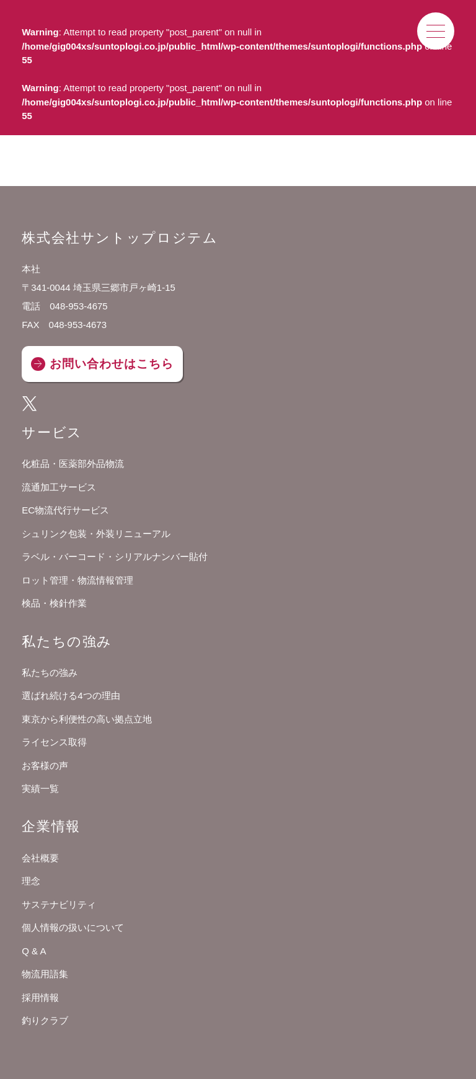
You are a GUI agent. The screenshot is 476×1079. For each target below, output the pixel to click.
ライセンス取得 (54, 742)
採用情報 (40, 997)
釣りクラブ (45, 1020)
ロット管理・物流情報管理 (77, 580)
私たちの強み (49, 672)
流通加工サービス (59, 487)
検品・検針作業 (54, 603)
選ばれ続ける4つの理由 (71, 695)
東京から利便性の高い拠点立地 (87, 719)
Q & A (34, 951)
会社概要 (40, 858)
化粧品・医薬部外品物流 (73, 463)
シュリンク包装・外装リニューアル (96, 533)
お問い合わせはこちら (111, 363)
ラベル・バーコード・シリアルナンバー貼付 (115, 556)
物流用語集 (45, 974)
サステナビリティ (59, 904)
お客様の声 (45, 765)
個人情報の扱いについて (73, 927)
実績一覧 (40, 788)
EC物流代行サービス (65, 510)
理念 (31, 881)
